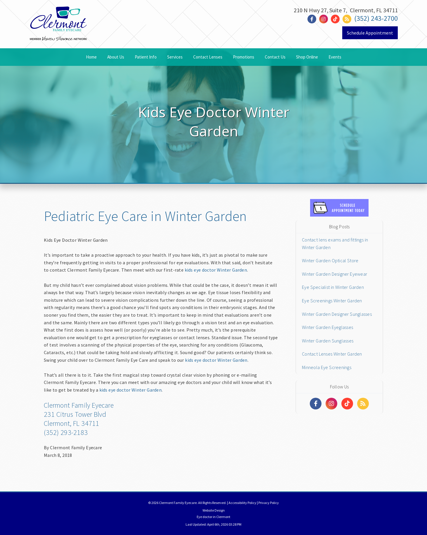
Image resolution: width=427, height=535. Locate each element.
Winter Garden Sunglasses (327, 341)
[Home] (58, 14)
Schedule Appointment (370, 33)
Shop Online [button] (307, 57)
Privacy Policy (268, 502)
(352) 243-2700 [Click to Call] (376, 18)
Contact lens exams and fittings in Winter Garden (335, 243)
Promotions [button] (243, 57)
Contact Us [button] (275, 57)
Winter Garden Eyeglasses (327, 327)
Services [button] (175, 57)
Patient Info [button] (146, 57)
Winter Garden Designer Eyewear (334, 274)
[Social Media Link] (313, 19)
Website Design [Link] (214, 510)
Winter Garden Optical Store (330, 260)
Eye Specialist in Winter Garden (333, 287)
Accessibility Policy (242, 502)
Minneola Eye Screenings (326, 367)
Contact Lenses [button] (207, 57)
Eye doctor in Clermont (213, 517)
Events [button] (335, 57)
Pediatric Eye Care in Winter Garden (145, 216)
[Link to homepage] (58, 33)
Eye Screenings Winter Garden (332, 300)
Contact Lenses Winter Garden (332, 354)
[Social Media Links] (315, 403)
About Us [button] (115, 57)
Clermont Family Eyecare (79, 405)
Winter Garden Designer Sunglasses (337, 314)
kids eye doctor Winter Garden (216, 270)
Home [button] (91, 57)
